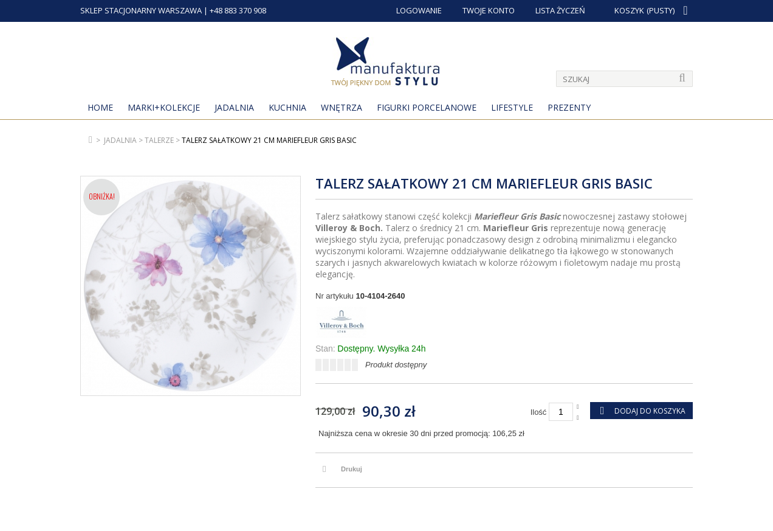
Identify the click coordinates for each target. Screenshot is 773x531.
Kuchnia (287, 107)
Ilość (539, 412)
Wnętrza (341, 107)
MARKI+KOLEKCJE (164, 107)
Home (100, 107)
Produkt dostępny (396, 365)
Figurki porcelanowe (426, 107)
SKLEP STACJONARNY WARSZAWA (141, 10)
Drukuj (351, 469)
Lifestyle (512, 107)
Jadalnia (234, 107)
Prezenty (569, 107)
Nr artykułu (334, 296)
